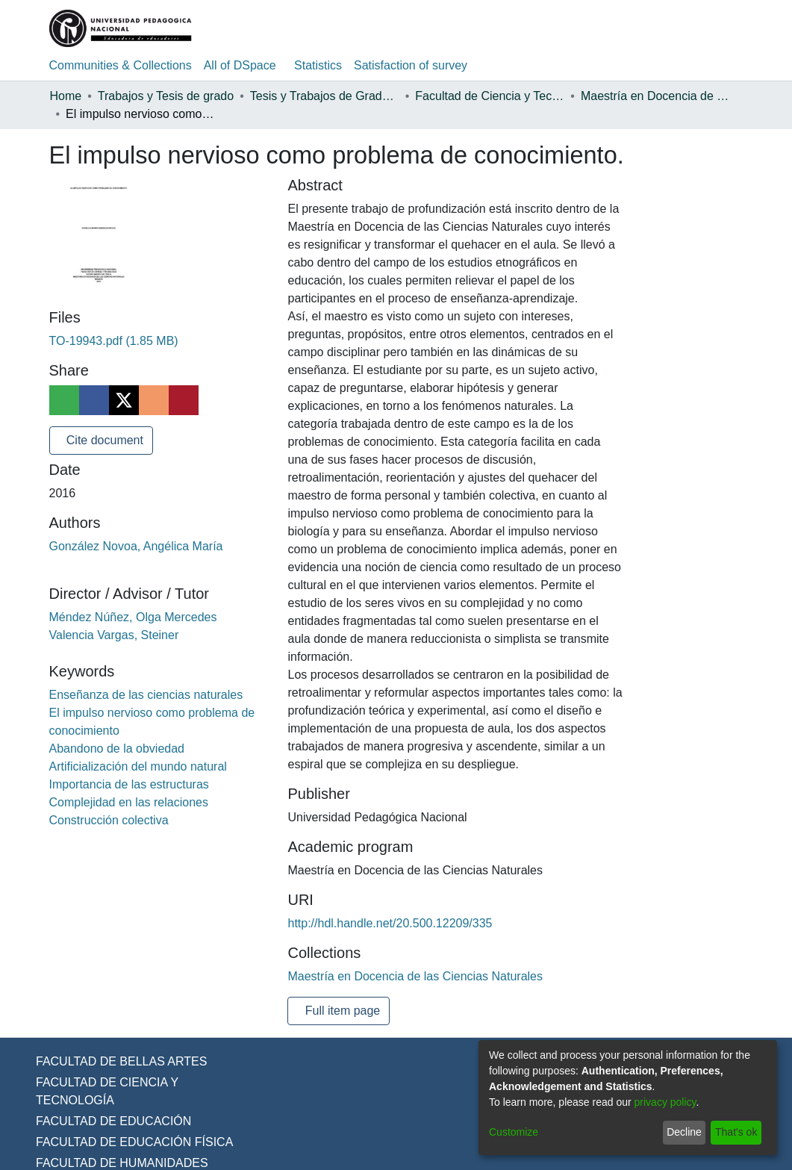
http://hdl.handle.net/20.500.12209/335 (394, 941)
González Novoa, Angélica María (139, 546)
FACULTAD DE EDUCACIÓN (112, 1139)
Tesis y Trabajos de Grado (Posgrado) (335, 96)
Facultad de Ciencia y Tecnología (500, 96)
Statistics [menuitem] (330, 65)
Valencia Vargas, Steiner (116, 635)
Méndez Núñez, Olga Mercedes (136, 617)
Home (67, 96)
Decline (681, 1132)
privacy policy (675, 1102)
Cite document (107, 440)
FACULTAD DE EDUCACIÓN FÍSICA (131, 1160)
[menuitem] (682, 28)
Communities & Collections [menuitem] (124, 65)
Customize (514, 1132)
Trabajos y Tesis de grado (172, 96)
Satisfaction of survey (427, 65)
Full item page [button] (343, 1029)
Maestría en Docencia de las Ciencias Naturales (665, 96)
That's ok (734, 1132)
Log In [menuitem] (714, 28)
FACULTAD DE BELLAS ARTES (118, 1079)
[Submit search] (659, 28)
